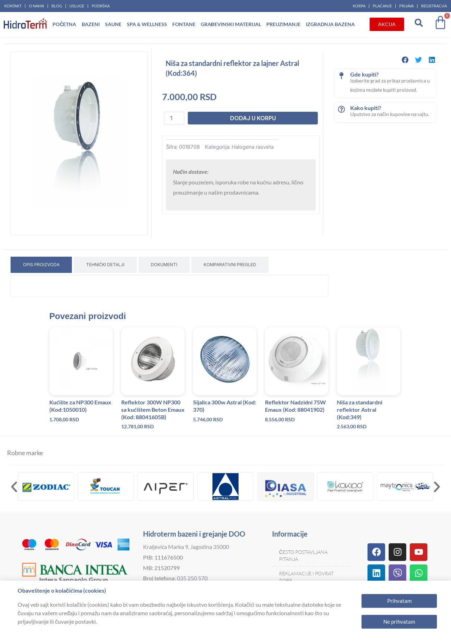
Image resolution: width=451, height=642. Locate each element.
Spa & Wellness (147, 24)
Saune (113, 24)
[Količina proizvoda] (174, 118)
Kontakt (12, 6)
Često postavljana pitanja (303, 555)
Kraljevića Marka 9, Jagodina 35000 (186, 546)
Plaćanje (382, 6)
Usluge (76, 6)
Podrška (101, 6)
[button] (405, 60)
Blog (56, 6)
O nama (36, 6)
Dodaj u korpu (253, 118)
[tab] (41, 265)
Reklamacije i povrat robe (306, 576)
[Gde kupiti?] (341, 75)
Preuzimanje (283, 24)
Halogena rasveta (253, 147)
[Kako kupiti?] (341, 109)
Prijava (406, 6)
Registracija (434, 6)
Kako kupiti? (365, 107)
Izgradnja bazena (330, 24)
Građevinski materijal (231, 24)
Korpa (359, 6)
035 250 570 (192, 578)
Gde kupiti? (364, 74)
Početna (64, 24)
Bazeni (91, 24)
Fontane (184, 24)
